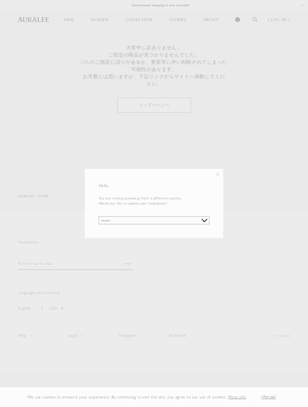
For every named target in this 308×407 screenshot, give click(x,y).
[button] (251, 397)
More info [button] (237, 397)
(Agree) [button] (268, 397)
